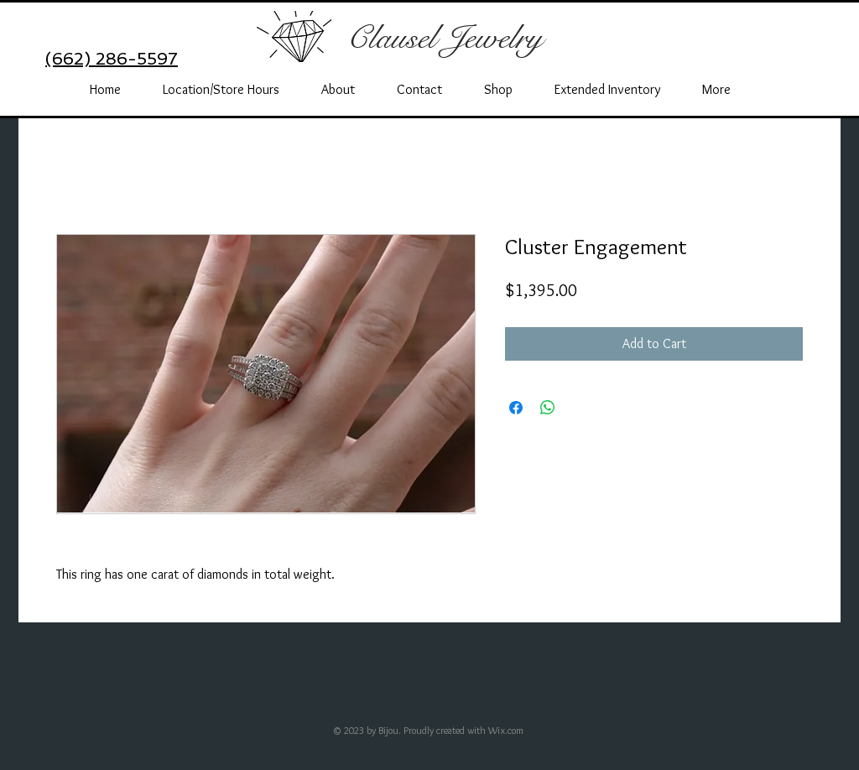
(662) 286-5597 (111, 59)
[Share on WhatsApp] (548, 408)
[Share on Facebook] (516, 408)
